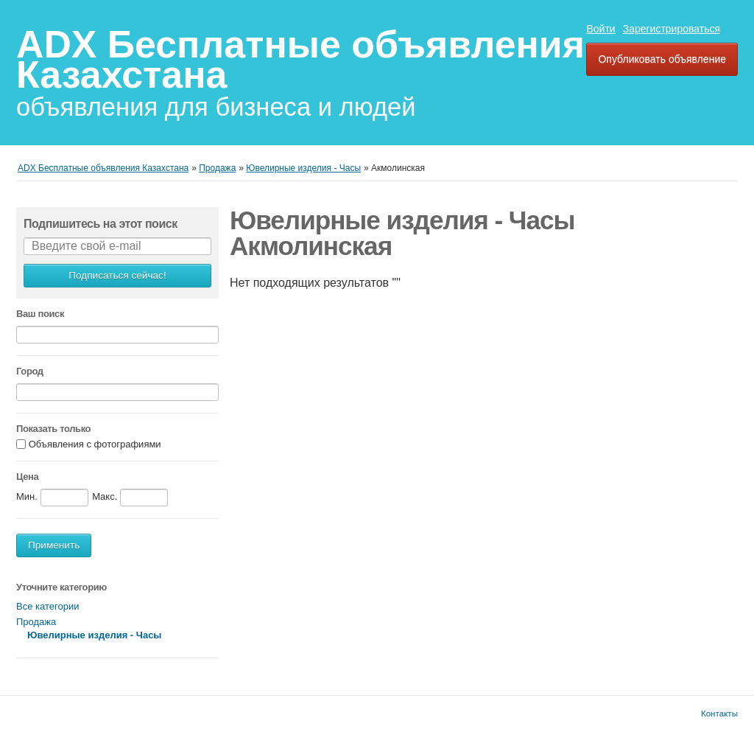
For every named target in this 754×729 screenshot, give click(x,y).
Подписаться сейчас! (117, 275)
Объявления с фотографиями (95, 444)
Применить (54, 545)
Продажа (36, 621)
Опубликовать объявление (662, 59)
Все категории (47, 606)
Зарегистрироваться (671, 29)
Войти (600, 29)
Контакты (719, 713)
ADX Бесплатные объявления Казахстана (300, 59)
